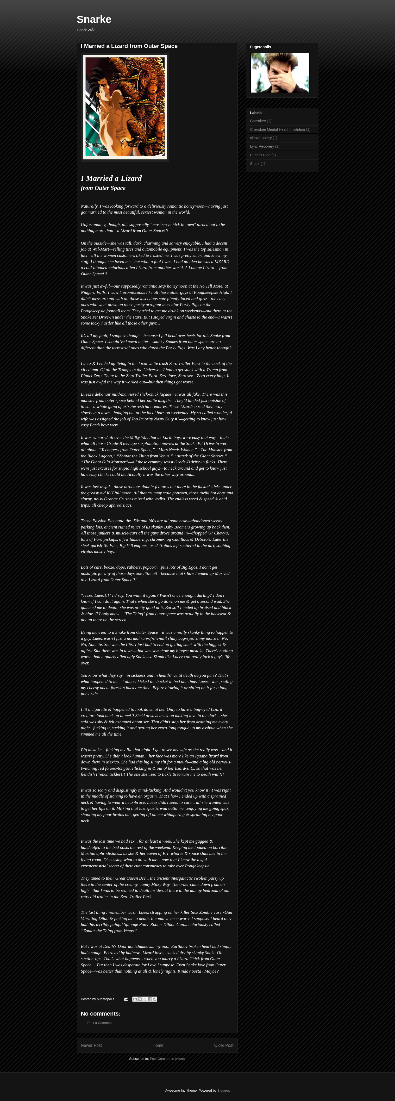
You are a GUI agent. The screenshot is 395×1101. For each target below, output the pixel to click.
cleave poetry (261, 138)
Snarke (94, 19)
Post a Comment (100, 1023)
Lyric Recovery (262, 146)
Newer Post (91, 1045)
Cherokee (258, 121)
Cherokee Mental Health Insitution (277, 129)
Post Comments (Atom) (167, 1059)
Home (158, 1045)
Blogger (223, 1090)
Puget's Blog (260, 155)
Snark (255, 163)
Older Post (224, 1045)
